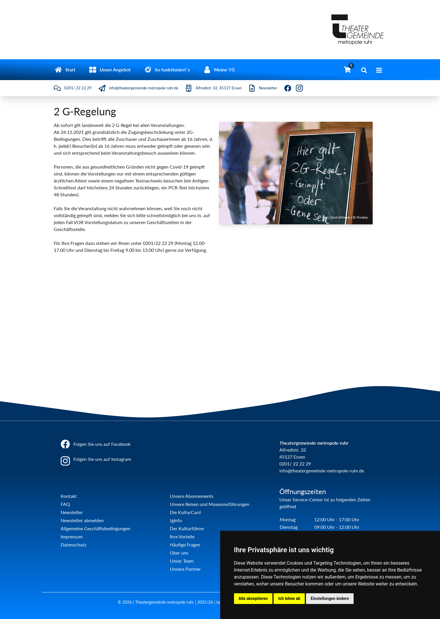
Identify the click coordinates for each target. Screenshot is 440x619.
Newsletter (72, 512)
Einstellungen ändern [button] (330, 598)
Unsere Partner (185, 569)
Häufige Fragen (185, 544)
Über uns (179, 552)
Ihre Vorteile (182, 536)
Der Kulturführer (187, 528)
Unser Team (182, 560)
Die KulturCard (185, 512)
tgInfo (176, 520)
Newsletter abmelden (82, 520)
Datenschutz (73, 544)
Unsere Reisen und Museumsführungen (209, 504)
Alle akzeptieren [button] (253, 598)
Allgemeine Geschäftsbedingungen (95, 528)
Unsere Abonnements (191, 496)
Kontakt (69, 496)
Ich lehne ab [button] (289, 598)
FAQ (65, 504)
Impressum (72, 536)
